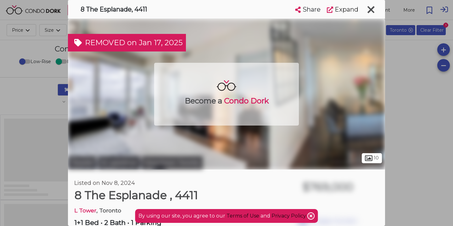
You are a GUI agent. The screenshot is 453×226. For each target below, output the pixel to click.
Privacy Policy (289, 216)
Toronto (82, 162)
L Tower (85, 210)
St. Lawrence (119, 162)
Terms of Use (242, 216)
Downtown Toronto (172, 162)
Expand (342, 9)
